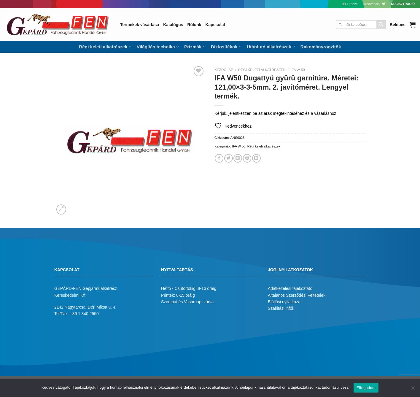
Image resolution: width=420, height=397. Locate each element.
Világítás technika (158, 47)
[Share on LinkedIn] (256, 158)
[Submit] (381, 24)
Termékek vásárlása (139, 24)
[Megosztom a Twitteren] (228, 158)
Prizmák (195, 47)
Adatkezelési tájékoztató (290, 288)
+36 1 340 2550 (84, 313)
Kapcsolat (215, 24)
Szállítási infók (281, 308)
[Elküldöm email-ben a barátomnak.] (237, 158)
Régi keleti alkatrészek (105, 47)
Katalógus (173, 24)
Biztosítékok (226, 47)
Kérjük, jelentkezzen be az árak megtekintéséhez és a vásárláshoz (275, 113)
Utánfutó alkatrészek (271, 47)
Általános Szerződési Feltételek (296, 295)
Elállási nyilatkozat (285, 301)
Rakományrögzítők (320, 46)
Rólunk (194, 24)
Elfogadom (366, 387)
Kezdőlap (223, 70)
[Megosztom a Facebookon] (219, 158)
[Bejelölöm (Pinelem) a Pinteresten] (247, 158)
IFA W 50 (298, 70)
